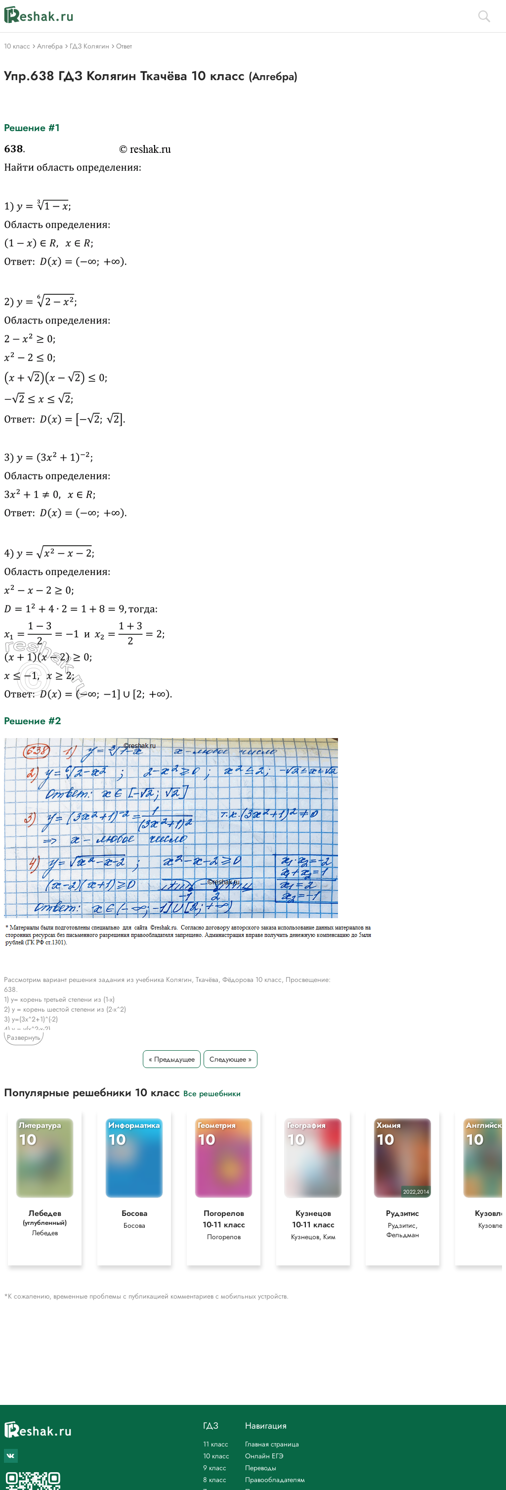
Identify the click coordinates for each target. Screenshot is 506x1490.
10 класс (216, 1456)
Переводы (260, 1468)
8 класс (214, 1480)
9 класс (214, 1468)
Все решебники (212, 1093)
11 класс (215, 1444)
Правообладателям (275, 1480)
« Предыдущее (172, 1059)
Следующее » (231, 1059)
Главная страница (272, 1444)
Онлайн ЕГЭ (264, 1456)
